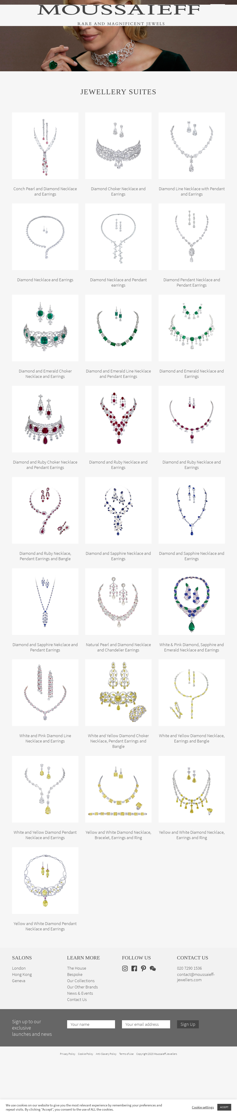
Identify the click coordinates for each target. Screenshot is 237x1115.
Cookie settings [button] (203, 1107)
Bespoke (74, 1028)
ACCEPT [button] (224, 1107)
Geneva (18, 1034)
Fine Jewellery (50, 44)
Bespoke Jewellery (162, 44)
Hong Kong (22, 1028)
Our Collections (81, 1034)
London (19, 1021)
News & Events (80, 1047)
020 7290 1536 (189, 1021)
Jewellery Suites (78, 44)
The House (188, 44)
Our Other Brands (82, 1040)
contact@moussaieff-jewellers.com (196, 1030)
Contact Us (77, 1053)
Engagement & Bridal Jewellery (119, 44)
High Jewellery (23, 44)
